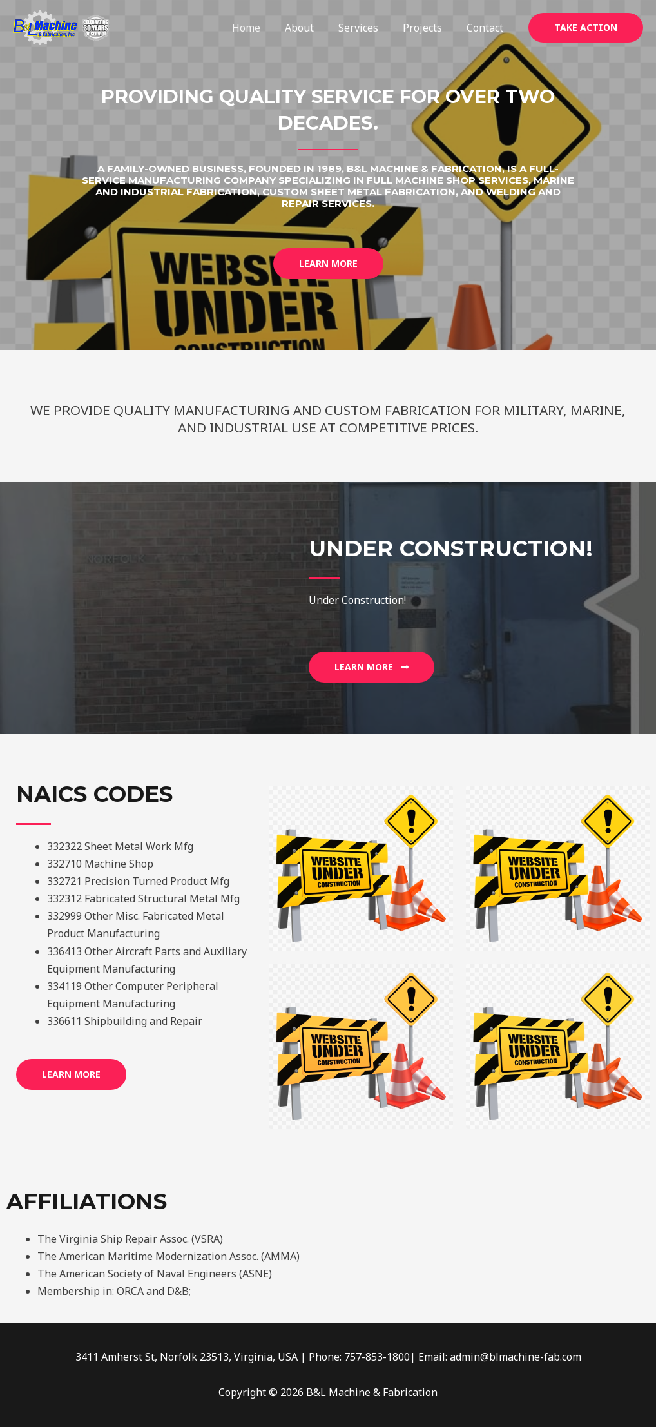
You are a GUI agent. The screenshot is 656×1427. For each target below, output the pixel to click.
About (312, 28)
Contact (486, 28)
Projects (428, 28)
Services (368, 28)
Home (263, 28)
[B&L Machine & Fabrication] (61, 26)
